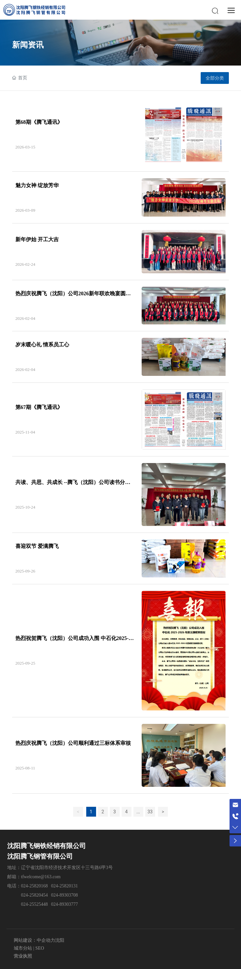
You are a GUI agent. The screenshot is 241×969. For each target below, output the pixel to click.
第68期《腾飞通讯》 (39, 122)
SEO (39, 948)
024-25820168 (34, 885)
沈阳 (59, 940)
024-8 (56, 895)
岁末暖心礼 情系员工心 (42, 344)
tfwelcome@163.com (41, 876)
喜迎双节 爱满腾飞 (37, 546)
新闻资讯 (28, 44)
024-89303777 (64, 904)
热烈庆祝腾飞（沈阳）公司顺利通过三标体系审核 (73, 743)
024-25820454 (34, 895)
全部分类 (215, 78)
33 (150, 811)
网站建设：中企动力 (34, 940)
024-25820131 (64, 885)
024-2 (26, 904)
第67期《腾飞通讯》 (39, 407)
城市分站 (23, 948)
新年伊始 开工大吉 (37, 239)
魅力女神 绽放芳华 (37, 185)
